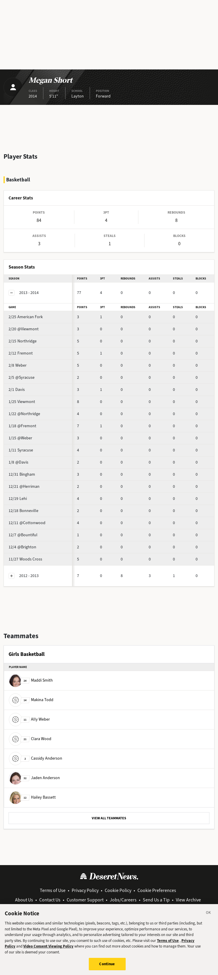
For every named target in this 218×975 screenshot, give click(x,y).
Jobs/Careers (123, 900)
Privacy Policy (85, 890)
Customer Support (85, 900)
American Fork (26, 317)
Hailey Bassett (32, 797)
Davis (17, 389)
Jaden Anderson (34, 778)
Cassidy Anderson (35, 758)
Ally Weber (29, 719)
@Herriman (24, 486)
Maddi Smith (31, 680)
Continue (107, 968)
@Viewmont (24, 329)
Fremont (21, 353)
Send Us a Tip (156, 900)
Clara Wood (30, 739)
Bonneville (23, 511)
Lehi (18, 498)
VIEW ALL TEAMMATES (109, 818)
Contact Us (49, 900)
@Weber (20, 438)
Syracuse (21, 450)
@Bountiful (23, 535)
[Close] (208, 918)
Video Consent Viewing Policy (48, 950)
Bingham (22, 474)
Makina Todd (31, 700)
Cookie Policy (118, 890)
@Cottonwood (27, 523)
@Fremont (22, 426)
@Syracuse (22, 377)
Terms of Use (52, 890)
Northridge (23, 341)
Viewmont (22, 401)
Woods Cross (25, 559)
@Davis (18, 462)
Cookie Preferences (156, 890)
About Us (24, 900)
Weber (18, 365)
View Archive (188, 900)
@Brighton (22, 547)
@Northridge (24, 414)
